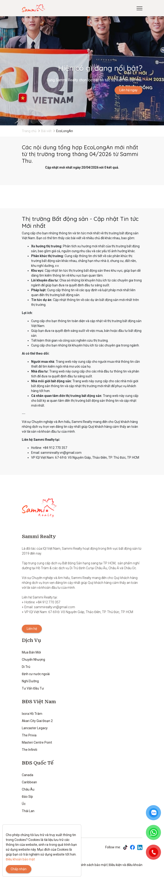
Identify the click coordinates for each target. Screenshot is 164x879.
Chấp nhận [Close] (18, 869)
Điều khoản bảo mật (20, 859)
